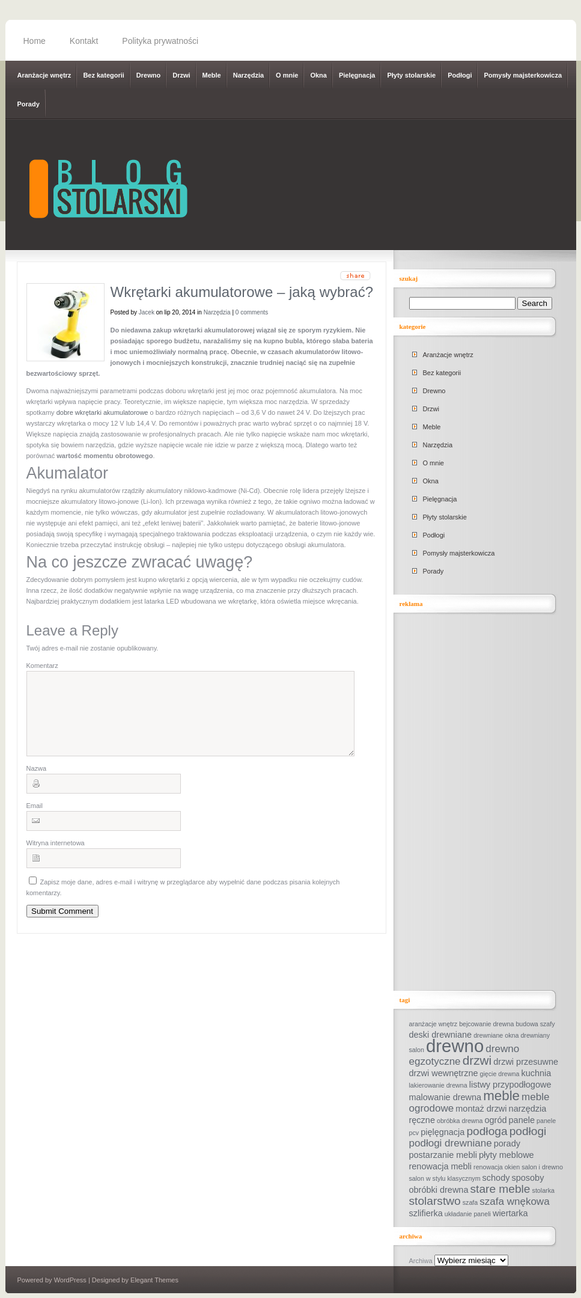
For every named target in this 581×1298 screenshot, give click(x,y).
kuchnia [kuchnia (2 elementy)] (536, 1073)
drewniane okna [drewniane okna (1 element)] (496, 1035)
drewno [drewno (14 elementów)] (455, 1046)
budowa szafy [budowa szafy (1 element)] (535, 1023)
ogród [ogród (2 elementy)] (495, 1120)
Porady (28, 104)
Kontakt (84, 41)
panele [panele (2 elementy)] (522, 1120)
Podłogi (460, 75)
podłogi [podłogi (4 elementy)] (528, 1131)
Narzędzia (248, 75)
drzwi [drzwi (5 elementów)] (477, 1060)
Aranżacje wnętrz (44, 75)
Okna (318, 75)
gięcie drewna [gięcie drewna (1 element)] (500, 1073)
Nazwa (36, 782)
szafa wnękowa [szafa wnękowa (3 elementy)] (514, 1201)
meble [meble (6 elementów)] (501, 1095)
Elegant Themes (154, 1280)
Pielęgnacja (357, 75)
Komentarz (42, 665)
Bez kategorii (103, 75)
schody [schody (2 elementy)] (496, 1178)
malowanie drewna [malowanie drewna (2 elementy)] (445, 1097)
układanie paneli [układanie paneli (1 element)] (468, 1213)
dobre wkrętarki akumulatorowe (102, 412)
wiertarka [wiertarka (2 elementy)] (510, 1213)
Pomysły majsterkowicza (523, 75)
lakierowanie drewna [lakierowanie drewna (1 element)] (438, 1085)
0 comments (252, 312)
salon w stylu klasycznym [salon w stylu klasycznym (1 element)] (445, 1178)
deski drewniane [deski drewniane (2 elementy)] (440, 1034)
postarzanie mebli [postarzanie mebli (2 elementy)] (443, 1155)
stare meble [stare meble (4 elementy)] (500, 1189)
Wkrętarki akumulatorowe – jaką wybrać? (242, 292)
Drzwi (181, 75)
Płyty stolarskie (411, 75)
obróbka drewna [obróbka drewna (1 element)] (459, 1120)
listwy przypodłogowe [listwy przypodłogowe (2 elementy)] (510, 1084)
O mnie (287, 75)
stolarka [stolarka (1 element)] (543, 1190)
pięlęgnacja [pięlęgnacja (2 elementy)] (442, 1132)
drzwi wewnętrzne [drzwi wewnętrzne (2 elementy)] (443, 1073)
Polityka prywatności (160, 41)
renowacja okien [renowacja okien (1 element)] (496, 1167)
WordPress (70, 1280)
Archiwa (421, 1260)
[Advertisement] (487, 802)
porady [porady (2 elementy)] (507, 1143)
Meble (211, 75)
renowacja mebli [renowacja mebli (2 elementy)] (440, 1166)
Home (34, 41)
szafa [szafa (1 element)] (470, 1202)
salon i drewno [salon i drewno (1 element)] (542, 1167)
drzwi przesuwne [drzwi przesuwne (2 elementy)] (525, 1062)
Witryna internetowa (55, 857)
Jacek (146, 312)
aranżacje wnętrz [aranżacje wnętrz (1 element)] (433, 1023)
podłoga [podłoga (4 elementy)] (486, 1131)
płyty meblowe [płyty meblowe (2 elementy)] (506, 1155)
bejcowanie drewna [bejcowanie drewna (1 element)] (486, 1023)
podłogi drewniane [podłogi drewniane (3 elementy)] (450, 1143)
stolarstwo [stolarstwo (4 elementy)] (435, 1201)
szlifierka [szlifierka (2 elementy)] (426, 1213)
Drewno (148, 75)
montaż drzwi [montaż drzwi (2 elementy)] (480, 1108)
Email (34, 820)
